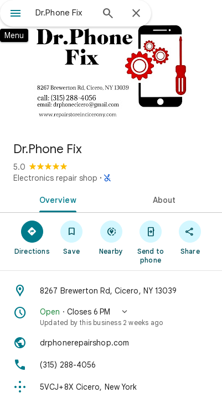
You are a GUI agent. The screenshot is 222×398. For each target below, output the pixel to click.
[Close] (136, 14)
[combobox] (63, 12)
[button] (111, 317)
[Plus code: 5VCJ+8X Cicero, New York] (111, 387)
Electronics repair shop (55, 178)
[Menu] (15, 14)
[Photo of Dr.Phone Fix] (111, 66)
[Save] (71, 237)
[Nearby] (111, 237)
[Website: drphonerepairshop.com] (111, 343)
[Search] (108, 14)
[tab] (55, 199)
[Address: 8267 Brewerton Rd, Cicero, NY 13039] (111, 291)
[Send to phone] (150, 241)
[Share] (190, 237)
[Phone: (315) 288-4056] (111, 365)
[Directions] (31, 237)
